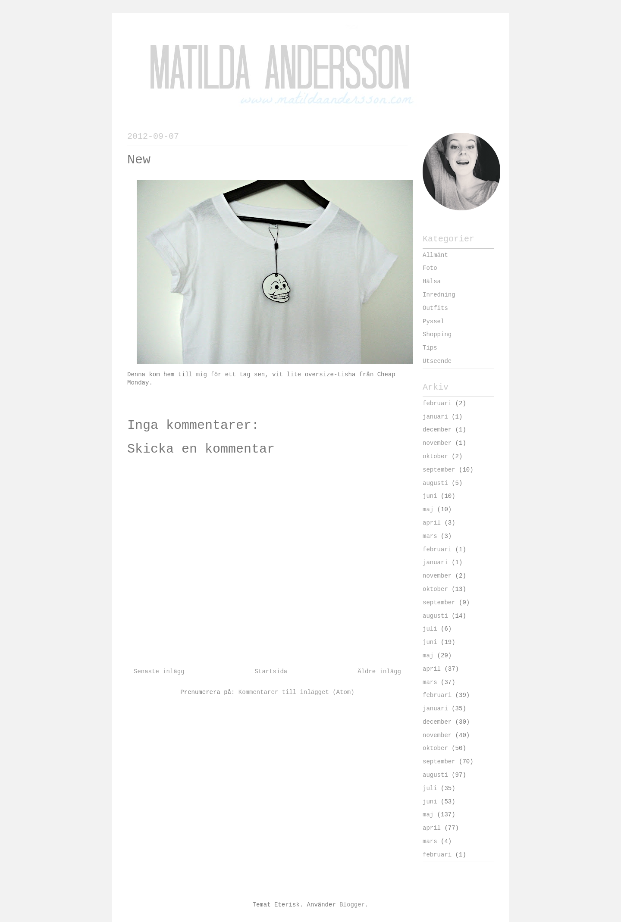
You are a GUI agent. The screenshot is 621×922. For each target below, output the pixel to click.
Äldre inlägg (379, 671)
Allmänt (435, 255)
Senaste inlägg (159, 671)
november (437, 443)
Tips (430, 347)
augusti (435, 483)
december (437, 429)
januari (435, 416)
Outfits (435, 308)
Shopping (437, 334)
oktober (435, 456)
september (439, 469)
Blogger (352, 904)
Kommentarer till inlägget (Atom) (296, 692)
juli (430, 628)
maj (428, 509)
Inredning (439, 294)
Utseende (437, 361)
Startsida (271, 671)
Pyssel (433, 321)
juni (430, 496)
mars (430, 536)
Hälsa (432, 281)
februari (437, 403)
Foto (430, 268)
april (432, 522)
